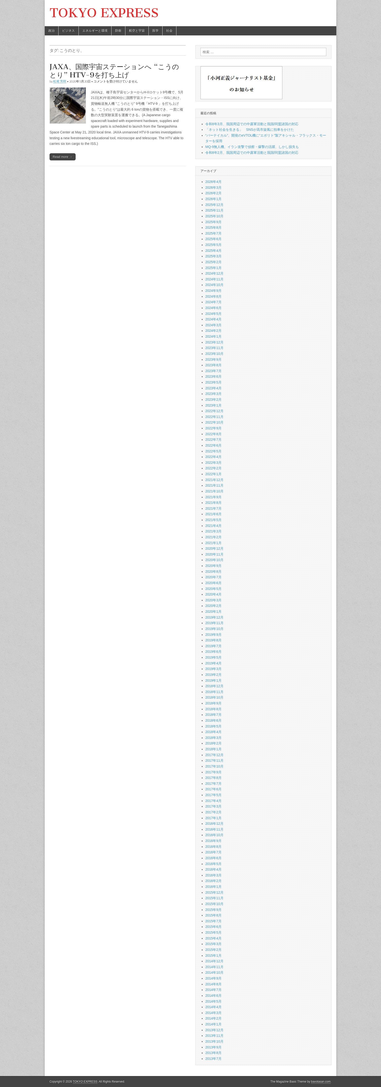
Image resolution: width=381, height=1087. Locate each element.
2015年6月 (213, 927)
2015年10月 (214, 904)
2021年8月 (213, 503)
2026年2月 (213, 193)
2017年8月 (213, 778)
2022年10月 (214, 422)
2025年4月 (213, 251)
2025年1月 (213, 268)
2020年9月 (213, 566)
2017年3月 (213, 806)
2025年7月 (213, 233)
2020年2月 (213, 606)
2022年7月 (213, 439)
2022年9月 (213, 428)
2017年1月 (213, 818)
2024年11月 (214, 279)
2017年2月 (213, 812)
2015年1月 (213, 955)
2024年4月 (213, 319)
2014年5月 (213, 1001)
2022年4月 (213, 457)
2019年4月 (213, 663)
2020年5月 (213, 589)
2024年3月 (213, 325)
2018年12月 (214, 686)
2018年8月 (213, 709)
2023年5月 (213, 382)
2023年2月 (213, 399)
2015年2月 (213, 950)
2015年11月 (214, 898)
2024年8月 (213, 296)
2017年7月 (213, 783)
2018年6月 (213, 720)
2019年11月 (214, 623)
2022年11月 (214, 417)
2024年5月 (213, 314)
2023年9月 (213, 359)
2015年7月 (213, 921)
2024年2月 (213, 331)
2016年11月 (214, 829)
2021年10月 (214, 491)
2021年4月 (213, 526)
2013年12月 (214, 1030)
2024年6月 (213, 308)
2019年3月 (213, 669)
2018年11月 (214, 692)
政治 (51, 31)
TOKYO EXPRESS (104, 13)
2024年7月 (213, 302)
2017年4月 (213, 801)
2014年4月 (213, 1007)
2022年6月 (213, 445)
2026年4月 (213, 182)
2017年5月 (213, 795)
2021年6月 (213, 514)
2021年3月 (213, 531)
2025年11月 (214, 210)
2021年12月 (214, 480)
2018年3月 (213, 738)
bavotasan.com (321, 1081)
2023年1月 (213, 405)
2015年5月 (213, 932)
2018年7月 (213, 715)
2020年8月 (213, 571)
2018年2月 (213, 743)
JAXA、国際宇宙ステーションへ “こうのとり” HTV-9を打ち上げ (114, 70)
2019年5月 (213, 657)
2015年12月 (214, 892)
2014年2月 (213, 1018)
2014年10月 (214, 972)
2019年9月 (213, 635)
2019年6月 (213, 652)
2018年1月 (213, 749)
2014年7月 (213, 990)
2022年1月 (213, 474)
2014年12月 (214, 961)
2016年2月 (213, 881)
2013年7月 (213, 1059)
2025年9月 (213, 222)
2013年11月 (214, 1036)
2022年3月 (213, 463)
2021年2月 (213, 537)
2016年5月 (213, 864)
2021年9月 (213, 497)
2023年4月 (213, 388)
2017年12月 (214, 755)
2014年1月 (213, 1024)
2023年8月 (213, 365)
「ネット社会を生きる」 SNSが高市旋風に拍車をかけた (249, 129)
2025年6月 (213, 239)
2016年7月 (213, 852)
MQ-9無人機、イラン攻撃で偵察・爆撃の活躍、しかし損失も (252, 147)
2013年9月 (213, 1047)
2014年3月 (213, 1013)
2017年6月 (213, 789)
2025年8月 (213, 227)
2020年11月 (214, 554)
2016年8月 (213, 847)
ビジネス (68, 31)
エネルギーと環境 (95, 31)
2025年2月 (213, 262)
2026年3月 (213, 187)
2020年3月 (213, 600)
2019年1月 (213, 680)
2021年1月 (213, 543)
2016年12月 (214, 823)
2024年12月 (214, 273)
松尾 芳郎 (59, 81)
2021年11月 (214, 485)
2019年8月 (213, 640)
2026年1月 (213, 199)
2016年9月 (213, 841)
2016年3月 (213, 875)
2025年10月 (214, 216)
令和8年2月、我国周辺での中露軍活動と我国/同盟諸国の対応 (251, 153)
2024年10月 (214, 285)
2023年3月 (213, 394)
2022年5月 (213, 451)
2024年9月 (213, 291)
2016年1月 (213, 887)
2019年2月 (213, 675)
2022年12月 (214, 411)
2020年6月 (213, 583)
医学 (155, 31)
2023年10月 (214, 354)
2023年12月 (214, 342)
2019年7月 (213, 646)
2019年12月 (214, 617)
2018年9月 (213, 703)
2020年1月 (213, 611)
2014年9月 (213, 978)
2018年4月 (213, 732)
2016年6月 (213, 858)
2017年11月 (214, 760)
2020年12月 (214, 548)
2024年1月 (213, 336)
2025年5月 (213, 245)
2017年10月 (214, 766)
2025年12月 (214, 205)
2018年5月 (213, 726)
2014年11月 (214, 967)
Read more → (62, 157)
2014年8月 (213, 984)
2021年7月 (213, 508)
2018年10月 (214, 697)
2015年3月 (213, 944)
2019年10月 (214, 629)
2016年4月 (213, 869)
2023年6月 (213, 376)
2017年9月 (213, 772)
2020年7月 (213, 577)
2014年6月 (213, 995)
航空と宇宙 (137, 31)
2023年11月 (214, 348)
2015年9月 (213, 910)
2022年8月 (213, 434)
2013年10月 (214, 1041)
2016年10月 (214, 835)
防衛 (118, 31)
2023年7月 (213, 371)
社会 (169, 31)
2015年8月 (213, 915)
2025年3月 (213, 256)
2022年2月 (213, 468)
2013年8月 (213, 1053)
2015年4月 (213, 938)
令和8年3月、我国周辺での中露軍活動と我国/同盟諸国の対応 (251, 124)
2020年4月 (213, 594)
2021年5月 (213, 520)
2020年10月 (214, 560)
